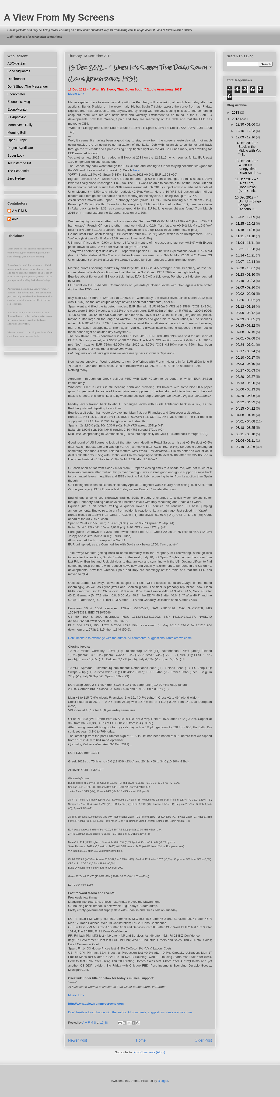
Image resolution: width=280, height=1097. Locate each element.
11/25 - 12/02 (246, 223)
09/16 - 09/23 (246, 281)
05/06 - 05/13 (246, 389)
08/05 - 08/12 (246, 313)
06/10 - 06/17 (246, 357)
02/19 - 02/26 (246, 447)
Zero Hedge (16, 178)
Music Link (76, 93)
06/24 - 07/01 (246, 344)
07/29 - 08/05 (246, 319)
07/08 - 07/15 (246, 332)
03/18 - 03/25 (246, 427)
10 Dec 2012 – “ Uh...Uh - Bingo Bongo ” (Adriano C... (248, 203)
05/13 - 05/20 (246, 383)
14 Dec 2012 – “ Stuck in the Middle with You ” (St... (248, 148)
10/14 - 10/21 (246, 255)
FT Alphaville (16, 117)
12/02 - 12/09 (246, 217)
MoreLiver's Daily (19, 125)
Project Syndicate (20, 148)
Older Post (203, 1040)
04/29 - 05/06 (246, 396)
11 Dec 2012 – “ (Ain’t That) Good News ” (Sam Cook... (246, 185)
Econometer (16, 94)
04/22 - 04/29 (246, 402)
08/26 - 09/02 (246, 300)
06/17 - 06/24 (246, 351)
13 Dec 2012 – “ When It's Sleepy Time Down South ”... (248, 166)
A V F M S (19, 211)
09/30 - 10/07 (246, 268)
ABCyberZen (16, 63)
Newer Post (77, 1040)
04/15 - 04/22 (246, 408)
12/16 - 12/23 (246, 131)
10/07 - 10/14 (246, 261)
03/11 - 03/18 (246, 434)
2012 (236, 119)
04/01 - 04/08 (246, 421)
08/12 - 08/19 (246, 306)
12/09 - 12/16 (246, 137)
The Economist (18, 171)
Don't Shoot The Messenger (27, 86)
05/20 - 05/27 (246, 377)
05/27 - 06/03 (246, 370)
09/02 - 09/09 (246, 294)
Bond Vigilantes (18, 71)
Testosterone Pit (19, 163)
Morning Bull (16, 132)
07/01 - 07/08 (246, 338)
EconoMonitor (17, 109)
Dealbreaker (16, 79)
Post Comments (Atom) (149, 1052)
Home (141, 1040)
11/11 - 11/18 (246, 236)
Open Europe (17, 140)
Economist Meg (18, 102)
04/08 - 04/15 (246, 415)
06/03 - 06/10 (246, 364)
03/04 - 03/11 (246, 440)
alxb (15, 219)
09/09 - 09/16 (246, 287)
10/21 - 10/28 (246, 249)
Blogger (163, 1081)
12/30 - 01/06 (246, 124)
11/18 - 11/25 (246, 230)
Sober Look (15, 155)
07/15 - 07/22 (246, 325)
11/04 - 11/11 (246, 243)
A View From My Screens (59, 17)
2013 (236, 112)
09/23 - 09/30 (246, 274)
